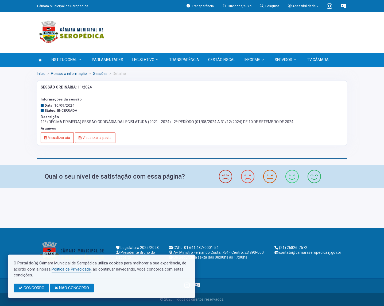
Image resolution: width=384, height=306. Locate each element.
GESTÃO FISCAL (221, 60)
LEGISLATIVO (145, 59)
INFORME (254, 59)
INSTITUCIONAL (66, 59)
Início (41, 73)
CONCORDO (31, 287)
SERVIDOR (285, 59)
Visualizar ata (57, 138)
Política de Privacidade (71, 269)
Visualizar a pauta (95, 138)
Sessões (99, 73)
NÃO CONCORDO (72, 287)
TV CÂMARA (318, 60)
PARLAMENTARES (107, 60)
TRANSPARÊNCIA (184, 60)
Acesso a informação (69, 73)
